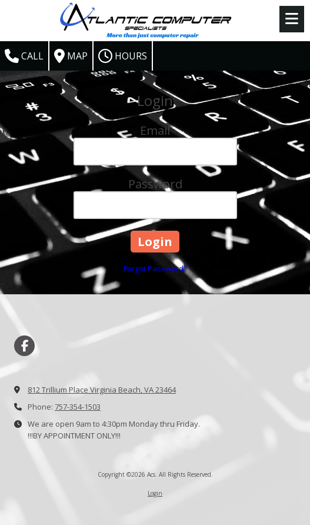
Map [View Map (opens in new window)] (71, 56)
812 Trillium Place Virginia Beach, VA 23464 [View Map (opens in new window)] (102, 389)
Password (155, 184)
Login (155, 493)
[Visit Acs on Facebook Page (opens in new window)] (24, 345)
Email (155, 130)
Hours (122, 56)
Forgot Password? (155, 268)
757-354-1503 (78, 406)
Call (24, 56)
